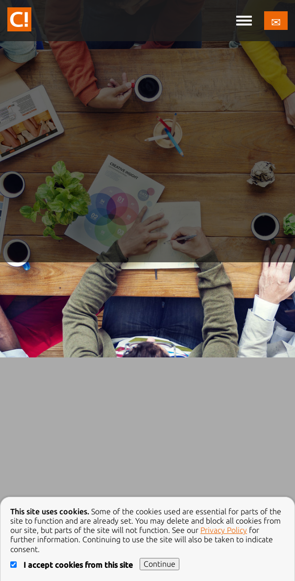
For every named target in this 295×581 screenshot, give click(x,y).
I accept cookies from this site (72, 564)
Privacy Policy (223, 530)
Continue (159, 563)
